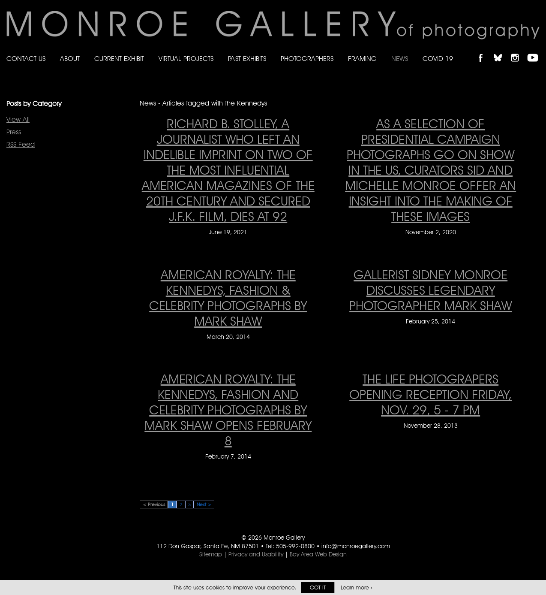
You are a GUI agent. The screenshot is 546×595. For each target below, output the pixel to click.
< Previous (154, 504)
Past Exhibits (247, 58)
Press (13, 132)
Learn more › (356, 587)
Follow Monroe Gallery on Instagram (518, 50)
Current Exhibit (119, 58)
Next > (204, 504)
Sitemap (210, 554)
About (70, 58)
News (399, 58)
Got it (318, 587)
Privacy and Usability (255, 554)
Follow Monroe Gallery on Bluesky (501, 50)
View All (18, 119)
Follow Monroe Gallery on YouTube (536, 50)
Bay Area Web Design (318, 554)
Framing (362, 58)
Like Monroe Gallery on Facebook (484, 50)
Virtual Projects (186, 58)
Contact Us (25, 58)
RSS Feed (20, 144)
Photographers (307, 58)
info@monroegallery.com (355, 546)
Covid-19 (438, 58)
